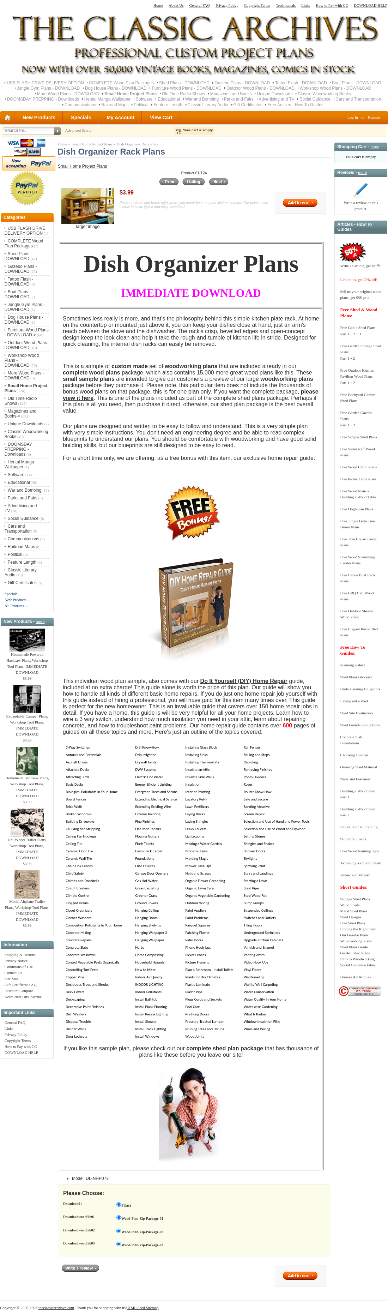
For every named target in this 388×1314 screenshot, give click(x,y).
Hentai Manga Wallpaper (107, 99)
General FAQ (199, 5)
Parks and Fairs (239, 99)
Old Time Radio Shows (183, 93)
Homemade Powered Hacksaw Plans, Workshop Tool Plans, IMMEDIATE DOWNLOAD (27, 661)
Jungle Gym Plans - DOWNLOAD (48, 88)
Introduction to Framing (358, 827)
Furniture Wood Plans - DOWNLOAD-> (27, 332)
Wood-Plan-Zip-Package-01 (142, 1218)
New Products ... (17, 600)
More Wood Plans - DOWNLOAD (68, 93)
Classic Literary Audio (208, 104)
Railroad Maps (114, 104)
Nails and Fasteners (355, 779)
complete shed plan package (224, 1048)
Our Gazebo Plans (354, 935)
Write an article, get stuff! (360, 266)
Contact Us (13, 973)
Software (144, 99)
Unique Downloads (274, 93)
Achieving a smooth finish (360, 863)
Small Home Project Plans (92, 144)
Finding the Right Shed (358, 929)
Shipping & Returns (20, 955)
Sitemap (152, 1308)
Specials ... (13, 594)
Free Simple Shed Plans (358, 437)
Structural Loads (353, 839)
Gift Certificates (248, 104)
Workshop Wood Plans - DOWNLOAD (335, 88)
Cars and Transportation (358, 99)
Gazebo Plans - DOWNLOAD (242, 82)
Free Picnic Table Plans (358, 479)
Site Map (12, 979)
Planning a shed (352, 665)
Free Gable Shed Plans (357, 327)
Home (158, 5)
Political (141, 104)
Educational (169, 99)
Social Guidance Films (357, 965)
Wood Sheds (349, 905)
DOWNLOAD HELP (370, 5)
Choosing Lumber (354, 755)
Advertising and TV (277, 99)
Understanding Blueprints (360, 689)
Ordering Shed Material (358, 767)
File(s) (126, 1205)
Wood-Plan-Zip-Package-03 (142, 1245)
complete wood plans (91, 373)
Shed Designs (350, 917)
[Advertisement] (27, 1168)
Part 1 (344, 334)
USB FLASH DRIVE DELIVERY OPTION (45, 82)
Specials (81, 117)
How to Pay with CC (332, 5)
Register (374, 117)
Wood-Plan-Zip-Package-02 (142, 1232)
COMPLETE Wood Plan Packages (121, 82)
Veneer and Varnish (355, 875)
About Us (176, 5)
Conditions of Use (19, 967)
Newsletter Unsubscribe (23, 997)
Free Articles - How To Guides (295, 104)
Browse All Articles (355, 977)
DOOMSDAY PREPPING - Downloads (43, 99)
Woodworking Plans (355, 941)
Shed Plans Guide (354, 947)
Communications (80, 104)
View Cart (161, 117)
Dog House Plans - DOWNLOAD (116, 88)
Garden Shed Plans (355, 953)
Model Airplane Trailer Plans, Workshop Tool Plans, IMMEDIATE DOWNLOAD (27, 908)
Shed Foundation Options (360, 725)
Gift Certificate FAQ (21, 985)
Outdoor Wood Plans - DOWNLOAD (260, 88)
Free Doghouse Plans (356, 509)
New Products (39, 117)
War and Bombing (202, 99)
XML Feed (136, 1308)
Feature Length (167, 104)
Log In (352, 117)
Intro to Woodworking (357, 959)
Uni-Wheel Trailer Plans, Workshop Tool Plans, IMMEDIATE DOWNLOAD (27, 846)
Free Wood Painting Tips (359, 851)
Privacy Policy (227, 5)
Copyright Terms (257, 5)
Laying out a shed (354, 701)
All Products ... (16, 606)
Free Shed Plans (352, 923)
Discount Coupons (19, 991)
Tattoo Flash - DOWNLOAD (301, 82)
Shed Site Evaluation (356, 713)
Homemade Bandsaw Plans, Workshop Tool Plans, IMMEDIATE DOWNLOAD (27, 785)
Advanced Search (78, 130)
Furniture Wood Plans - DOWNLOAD (186, 88)
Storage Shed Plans (355, 899)
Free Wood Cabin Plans (358, 467)
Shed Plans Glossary (356, 677)
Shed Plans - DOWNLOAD (184, 82)
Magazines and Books (231, 93)
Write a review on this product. (361, 203)
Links (305, 5)
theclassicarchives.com (56, 1308)
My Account (120, 117)
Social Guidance (314, 99)
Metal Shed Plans (353, 911)
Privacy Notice (16, 961)
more (40, 621)
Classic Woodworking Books (324, 93)
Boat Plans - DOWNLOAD (356, 82)
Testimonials (286, 5)
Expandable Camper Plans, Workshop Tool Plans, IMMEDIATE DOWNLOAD (27, 723)
